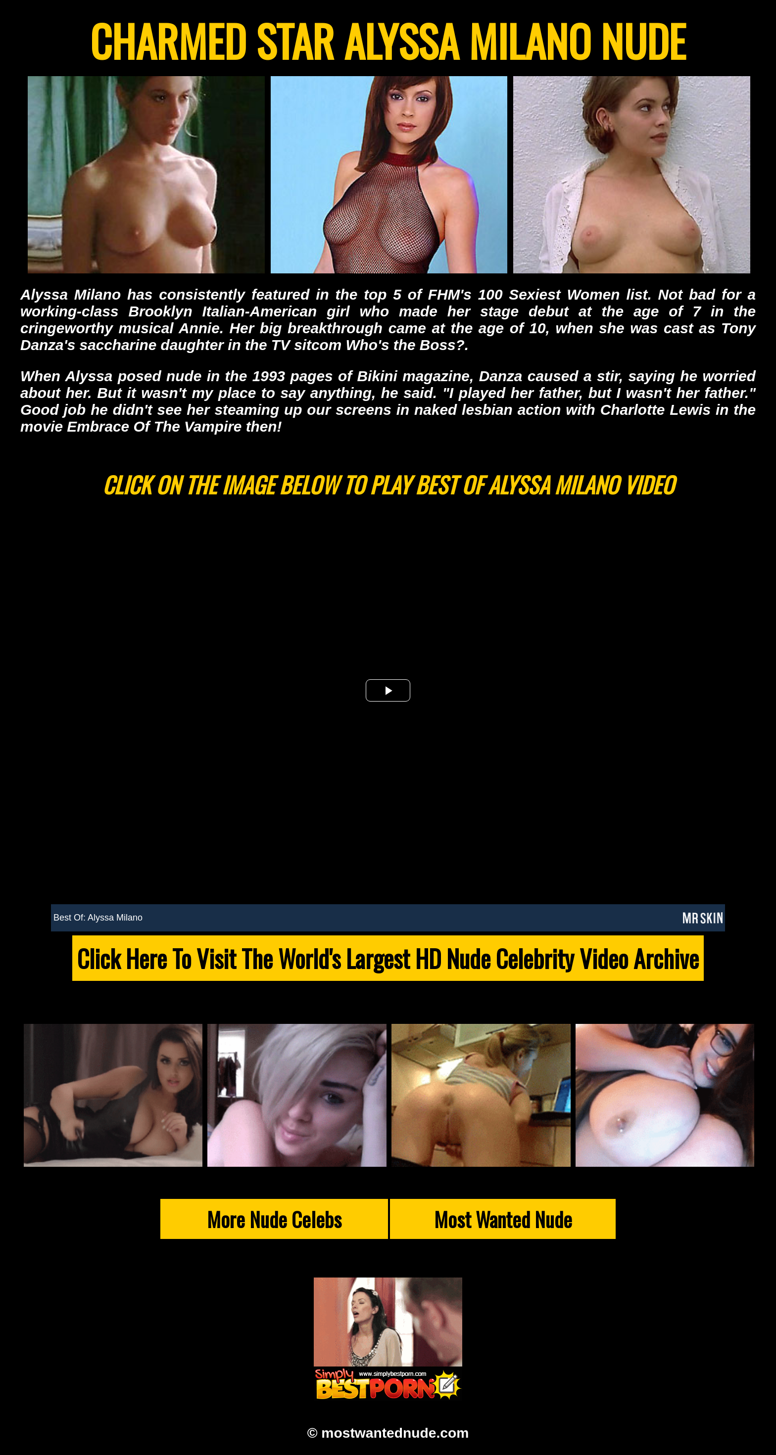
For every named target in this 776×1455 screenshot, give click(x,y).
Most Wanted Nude (503, 1219)
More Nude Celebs (274, 1219)
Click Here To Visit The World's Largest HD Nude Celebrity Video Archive (388, 958)
